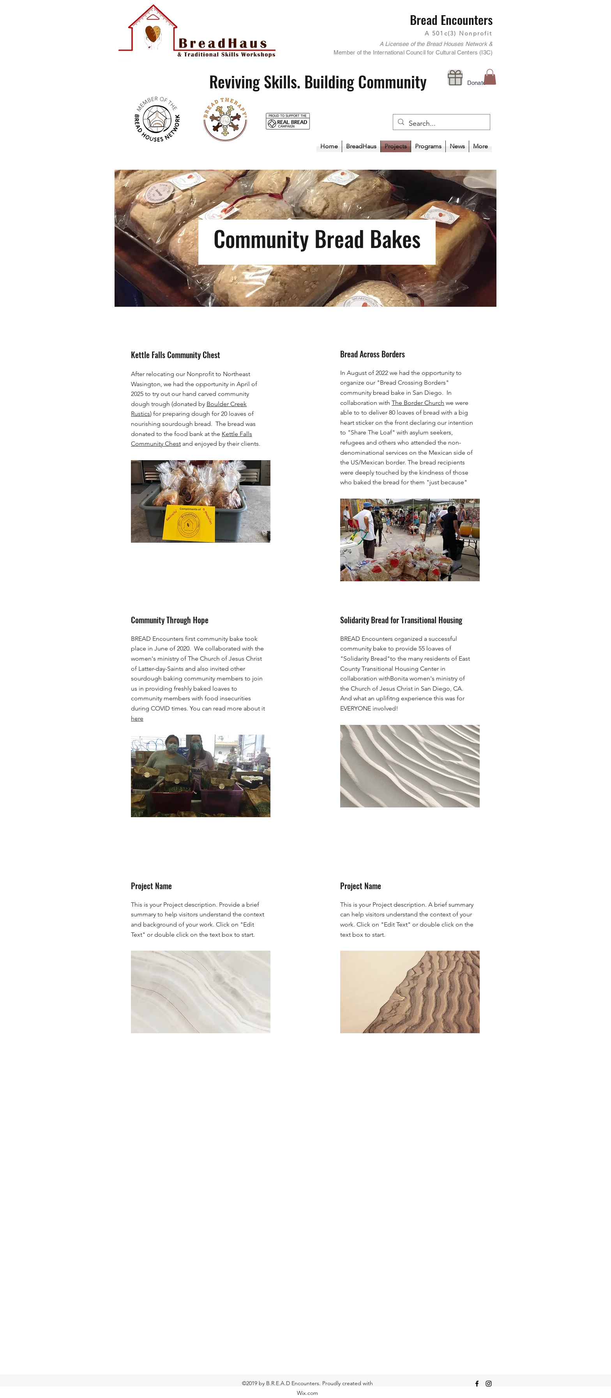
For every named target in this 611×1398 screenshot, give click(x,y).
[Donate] (455, 78)
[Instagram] (489, 1383)
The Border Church (418, 402)
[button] (428, 146)
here (137, 718)
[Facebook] (477, 1383)
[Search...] (441, 123)
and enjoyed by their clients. (220, 443)
